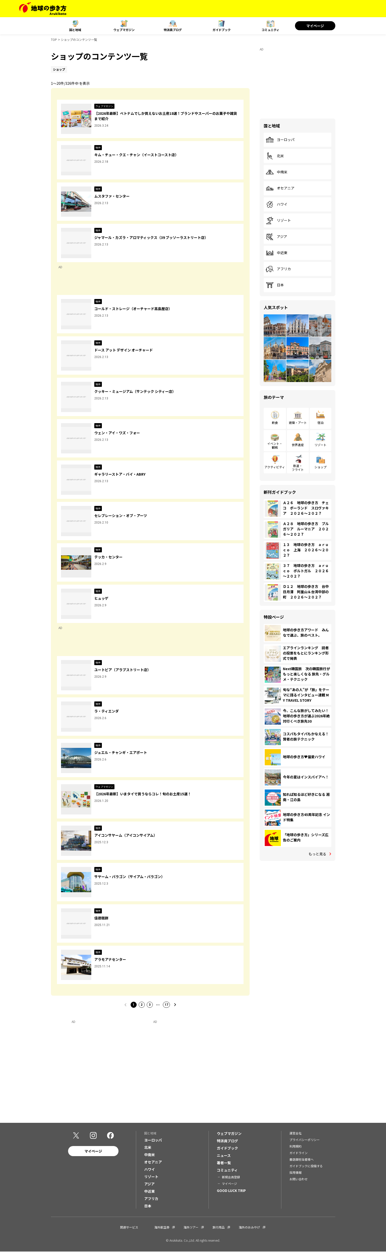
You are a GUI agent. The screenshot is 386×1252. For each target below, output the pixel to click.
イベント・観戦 (274, 445)
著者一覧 (224, 1163)
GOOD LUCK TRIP (231, 1190)
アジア (276, 237)
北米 (275, 156)
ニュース (224, 1155)
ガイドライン (298, 1153)
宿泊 (320, 422)
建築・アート (298, 422)
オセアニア (280, 188)
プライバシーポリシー (304, 1140)
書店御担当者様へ (301, 1160)
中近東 (276, 253)
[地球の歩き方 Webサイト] (42, 8)
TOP (54, 39)
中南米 (276, 172)
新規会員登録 (231, 1177)
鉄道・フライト (298, 467)
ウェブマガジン (124, 30)
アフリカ (278, 269)
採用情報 (295, 1173)
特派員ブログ (173, 30)
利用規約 (295, 1147)
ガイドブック (222, 30)
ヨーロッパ (280, 140)
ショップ (320, 467)
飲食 (275, 422)
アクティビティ (274, 467)
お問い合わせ (298, 1179)
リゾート (278, 220)
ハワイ (276, 204)
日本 (275, 285)
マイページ (315, 25)
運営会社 (295, 1133)
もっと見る (317, 853)
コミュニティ (270, 30)
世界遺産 (298, 445)
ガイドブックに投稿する (306, 1166)
